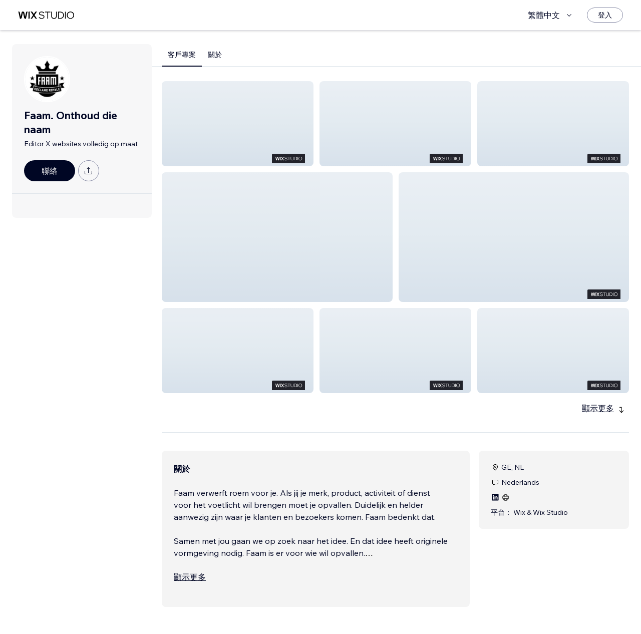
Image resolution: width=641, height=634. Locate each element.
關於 (215, 54)
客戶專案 (182, 54)
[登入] (605, 15)
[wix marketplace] (46, 15)
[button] (237, 123)
